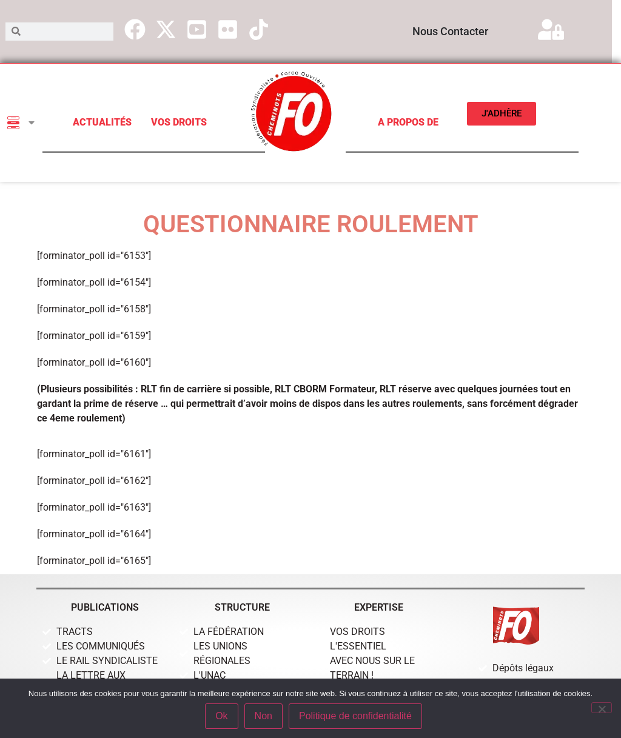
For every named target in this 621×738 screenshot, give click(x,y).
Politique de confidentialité (355, 716)
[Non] (601, 707)
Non (263, 716)
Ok (221, 716)
